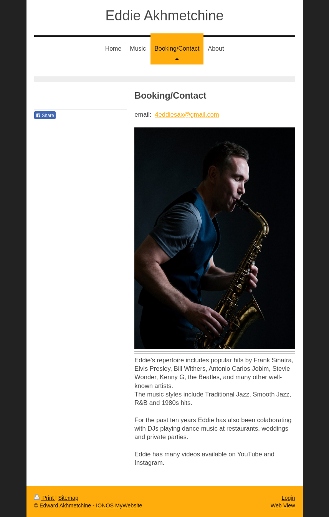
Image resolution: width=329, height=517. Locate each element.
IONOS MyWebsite (119, 505)
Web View (283, 505)
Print (44, 498)
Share (45, 115)
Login (288, 498)
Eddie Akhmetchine (164, 15)
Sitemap (68, 498)
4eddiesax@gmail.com (187, 114)
